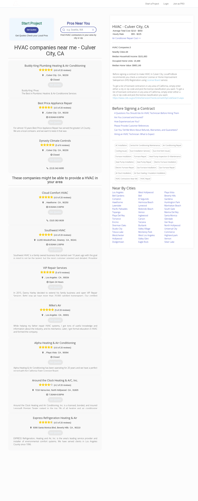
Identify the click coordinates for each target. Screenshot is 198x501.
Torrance (116, 218)
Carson (141, 218)
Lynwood (142, 205)
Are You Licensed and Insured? (128, 117)
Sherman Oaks (119, 225)
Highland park (171, 235)
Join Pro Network (91, 476)
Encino (115, 222)
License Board (154, 80)
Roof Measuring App (92, 482)
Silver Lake (169, 241)
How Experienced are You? (126, 121)
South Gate (169, 208)
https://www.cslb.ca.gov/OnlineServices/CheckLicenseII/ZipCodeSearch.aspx (148, 98)
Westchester (118, 235)
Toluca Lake (117, 232)
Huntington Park (172, 202)
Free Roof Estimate (50, 486)
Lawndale (116, 205)
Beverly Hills (170, 195)
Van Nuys (168, 222)
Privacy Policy (139, 479)
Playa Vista (169, 192)
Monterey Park (145, 232)
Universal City (170, 228)
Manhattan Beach (172, 205)
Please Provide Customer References (131, 125)
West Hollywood (145, 192)
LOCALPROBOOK (30, 3)
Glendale (168, 218)
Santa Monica (170, 215)
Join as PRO (178, 4)
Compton (116, 199)
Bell (140, 195)
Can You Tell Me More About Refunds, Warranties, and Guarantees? (146, 129)
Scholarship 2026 (141, 476)
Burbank (142, 225)
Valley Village (144, 228)
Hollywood (117, 238)
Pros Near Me (47, 479)
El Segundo (143, 199)
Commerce (169, 232)
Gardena (168, 199)
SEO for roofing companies (145, 489)
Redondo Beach (145, 208)
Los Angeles (117, 192)
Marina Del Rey (171, 212)
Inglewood (143, 215)
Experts (87, 479)
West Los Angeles (146, 235)
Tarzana (142, 222)
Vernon (167, 238)
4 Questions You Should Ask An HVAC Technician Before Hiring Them (146, 113)
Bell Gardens (118, 195)
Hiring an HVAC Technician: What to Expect (134, 134)
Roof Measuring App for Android (97, 489)
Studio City (117, 228)
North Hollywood (172, 225)
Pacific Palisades (120, 208)
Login (166, 4)
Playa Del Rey (118, 215)
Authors (137, 482)
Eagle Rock (143, 241)
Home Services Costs (51, 476)
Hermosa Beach (145, 202)
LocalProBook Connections (145, 486)
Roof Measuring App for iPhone (96, 486)
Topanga (116, 212)
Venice (141, 212)
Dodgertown (118, 241)
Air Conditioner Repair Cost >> (126, 38)
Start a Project (152, 4)
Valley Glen (143, 238)
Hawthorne (117, 202)
